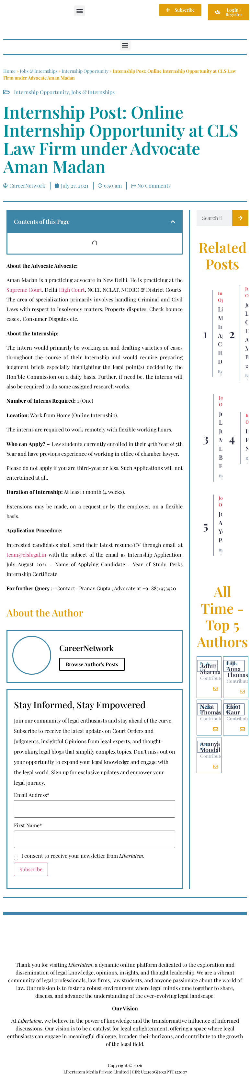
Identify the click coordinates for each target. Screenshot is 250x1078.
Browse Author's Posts (92, 664)
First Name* (28, 825)
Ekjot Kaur (233, 709)
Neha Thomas (211, 709)
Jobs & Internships (38, 71)
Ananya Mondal (210, 747)
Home (9, 71)
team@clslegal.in (26, 554)
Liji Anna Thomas (237, 669)
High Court (72, 289)
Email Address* (32, 795)
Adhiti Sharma (210, 669)
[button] (79, 10)
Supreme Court (24, 289)
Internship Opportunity (85, 71)
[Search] (240, 218)
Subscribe (30, 869)
